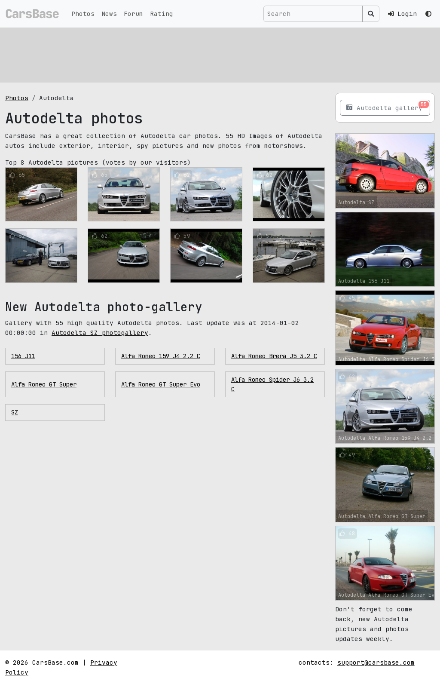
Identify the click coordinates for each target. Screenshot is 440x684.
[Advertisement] (220, 53)
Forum (133, 13)
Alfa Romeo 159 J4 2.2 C (160, 356)
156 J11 (23, 356)
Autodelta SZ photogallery (100, 332)
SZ (14, 412)
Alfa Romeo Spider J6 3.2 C (272, 384)
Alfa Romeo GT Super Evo (160, 384)
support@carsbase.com (376, 662)
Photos (83, 13)
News (109, 13)
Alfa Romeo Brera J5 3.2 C (274, 356)
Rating (161, 13)
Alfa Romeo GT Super (43, 384)
